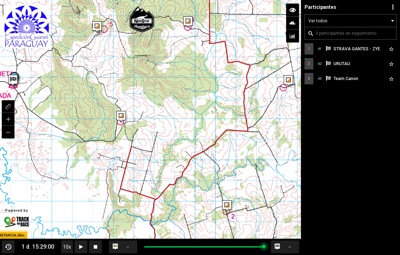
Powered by (16, 218)
